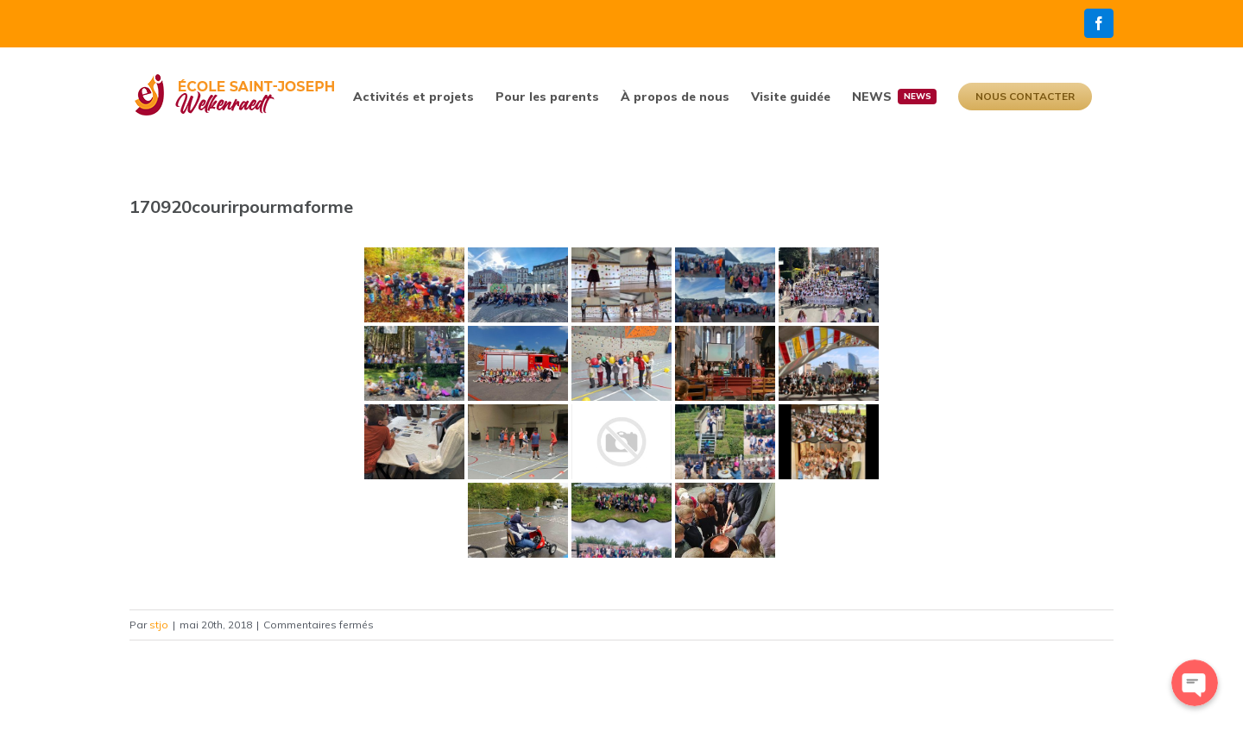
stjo (158, 624)
